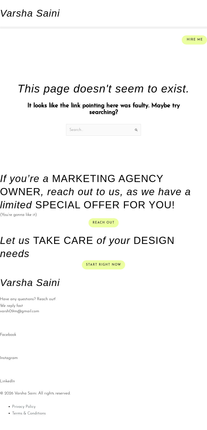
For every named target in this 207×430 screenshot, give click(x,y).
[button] (103, 27)
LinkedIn (7, 381)
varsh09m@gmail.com (19, 311)
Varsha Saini (31, 13)
